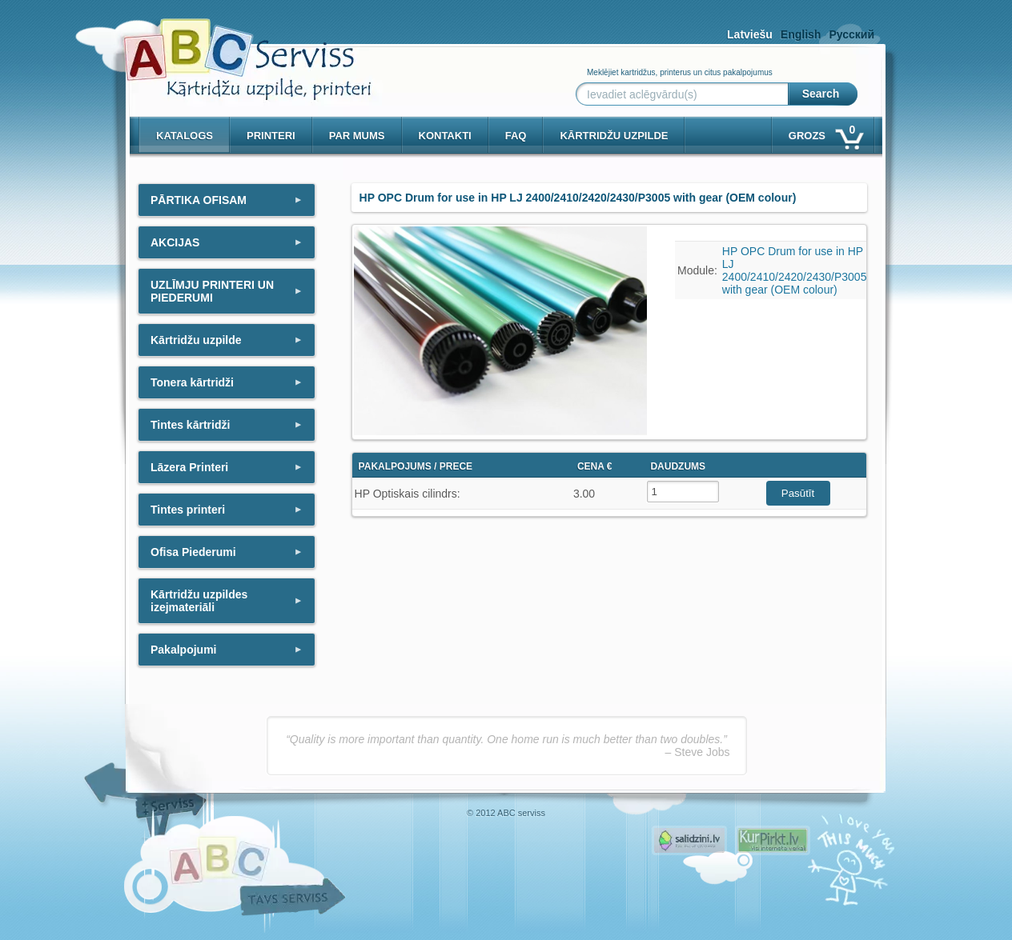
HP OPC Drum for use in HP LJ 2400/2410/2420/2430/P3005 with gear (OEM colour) (794, 270)
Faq (516, 136)
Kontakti (445, 136)
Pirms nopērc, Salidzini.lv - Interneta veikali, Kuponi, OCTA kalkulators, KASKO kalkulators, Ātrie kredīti (689, 840)
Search (821, 93)
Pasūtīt (798, 493)
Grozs (825, 132)
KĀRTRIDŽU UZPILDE (614, 136)
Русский (851, 34)
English (801, 34)
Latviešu (750, 34)
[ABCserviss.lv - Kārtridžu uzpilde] (232, 48)
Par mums (357, 136)
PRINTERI (271, 136)
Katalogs (184, 136)
